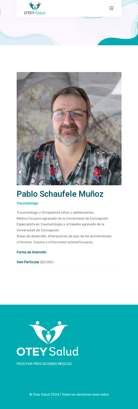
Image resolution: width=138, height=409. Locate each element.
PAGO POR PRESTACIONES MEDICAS (44, 364)
